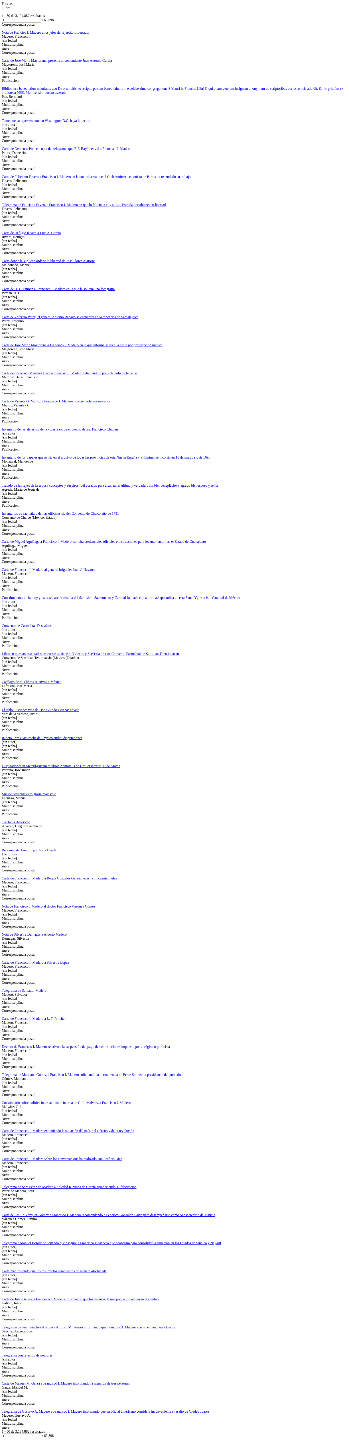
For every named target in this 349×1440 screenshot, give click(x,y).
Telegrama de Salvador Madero (24, 990)
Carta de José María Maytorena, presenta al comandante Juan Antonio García (57, 60)
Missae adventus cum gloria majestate (29, 794)
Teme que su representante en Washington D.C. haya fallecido (46, 120)
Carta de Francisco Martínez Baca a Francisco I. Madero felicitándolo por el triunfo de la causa (70, 373)
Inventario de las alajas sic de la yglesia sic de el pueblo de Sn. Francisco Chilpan (60, 429)
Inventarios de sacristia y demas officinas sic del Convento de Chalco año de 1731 (60, 513)
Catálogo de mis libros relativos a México (31, 682)
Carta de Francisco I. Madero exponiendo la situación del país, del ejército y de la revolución (68, 1131)
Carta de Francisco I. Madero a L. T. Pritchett (34, 1018)
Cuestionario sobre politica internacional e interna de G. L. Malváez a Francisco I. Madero (66, 1103)
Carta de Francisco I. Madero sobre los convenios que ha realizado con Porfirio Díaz (62, 1159)
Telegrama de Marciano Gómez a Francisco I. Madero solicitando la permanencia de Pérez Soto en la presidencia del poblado (91, 1075)
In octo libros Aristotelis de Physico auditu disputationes (42, 738)
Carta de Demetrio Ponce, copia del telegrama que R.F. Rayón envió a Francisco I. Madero (66, 149)
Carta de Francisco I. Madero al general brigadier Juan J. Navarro (48, 569)
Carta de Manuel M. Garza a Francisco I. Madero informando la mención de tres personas (66, 1383)
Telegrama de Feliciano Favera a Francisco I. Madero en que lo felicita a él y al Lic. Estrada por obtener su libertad (84, 205)
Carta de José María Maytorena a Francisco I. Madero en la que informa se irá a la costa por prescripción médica (82, 345)
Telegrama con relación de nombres (27, 1355)
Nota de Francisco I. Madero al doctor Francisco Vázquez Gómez (48, 906)
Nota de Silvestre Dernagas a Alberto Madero (34, 934)
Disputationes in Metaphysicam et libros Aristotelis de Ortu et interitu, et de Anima (61, 766)
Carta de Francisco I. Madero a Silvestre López (35, 962)
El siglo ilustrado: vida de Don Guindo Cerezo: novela (40, 710)
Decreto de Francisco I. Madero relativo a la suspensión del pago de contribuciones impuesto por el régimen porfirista (86, 1046)
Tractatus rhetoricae (16, 822)
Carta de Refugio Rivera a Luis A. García (31, 233)
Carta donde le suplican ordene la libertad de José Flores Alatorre (48, 261)
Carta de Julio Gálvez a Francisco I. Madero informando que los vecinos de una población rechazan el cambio (80, 1299)
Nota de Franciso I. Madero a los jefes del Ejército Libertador (45, 32)
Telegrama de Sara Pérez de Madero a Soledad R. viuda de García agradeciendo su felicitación (69, 1187)
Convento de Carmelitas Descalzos (27, 626)
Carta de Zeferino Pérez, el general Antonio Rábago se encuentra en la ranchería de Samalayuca (70, 317)
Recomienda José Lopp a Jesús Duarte (29, 850)
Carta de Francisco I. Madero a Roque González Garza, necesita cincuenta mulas (59, 878)
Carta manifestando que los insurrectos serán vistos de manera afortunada (54, 1271)
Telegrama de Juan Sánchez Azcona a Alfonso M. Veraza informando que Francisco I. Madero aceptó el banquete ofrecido (89, 1327)
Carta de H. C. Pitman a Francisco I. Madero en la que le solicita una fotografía (58, 289)
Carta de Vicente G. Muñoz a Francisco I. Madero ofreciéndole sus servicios (56, 401)
